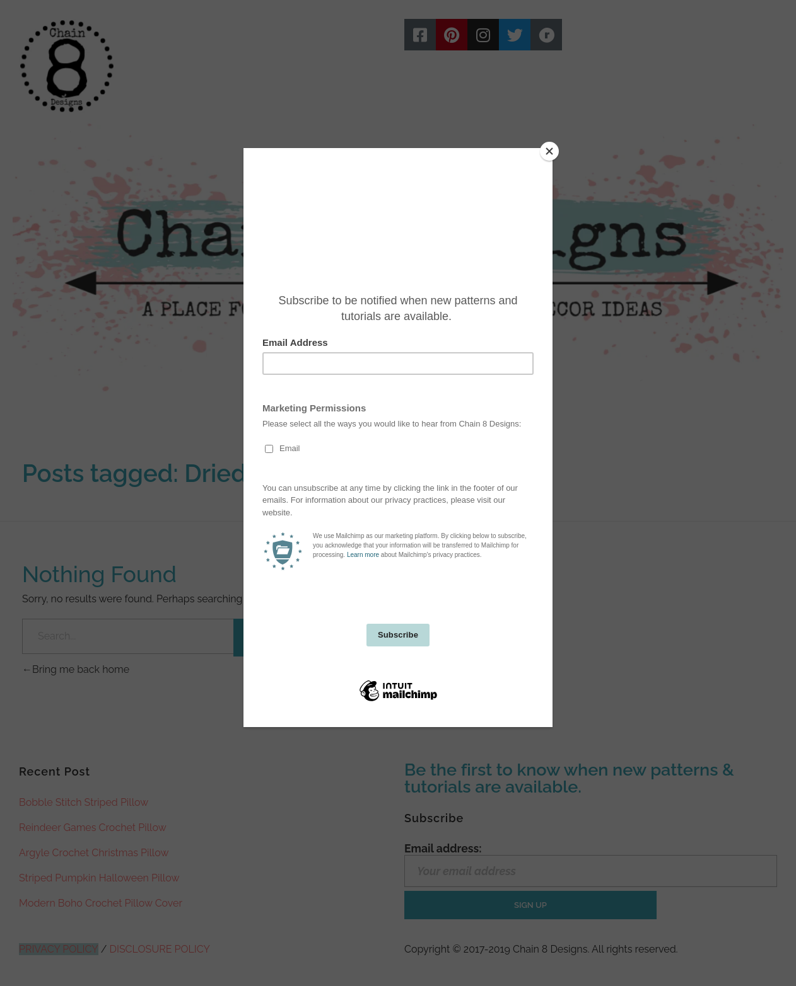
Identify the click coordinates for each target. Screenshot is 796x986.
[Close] (549, 151)
